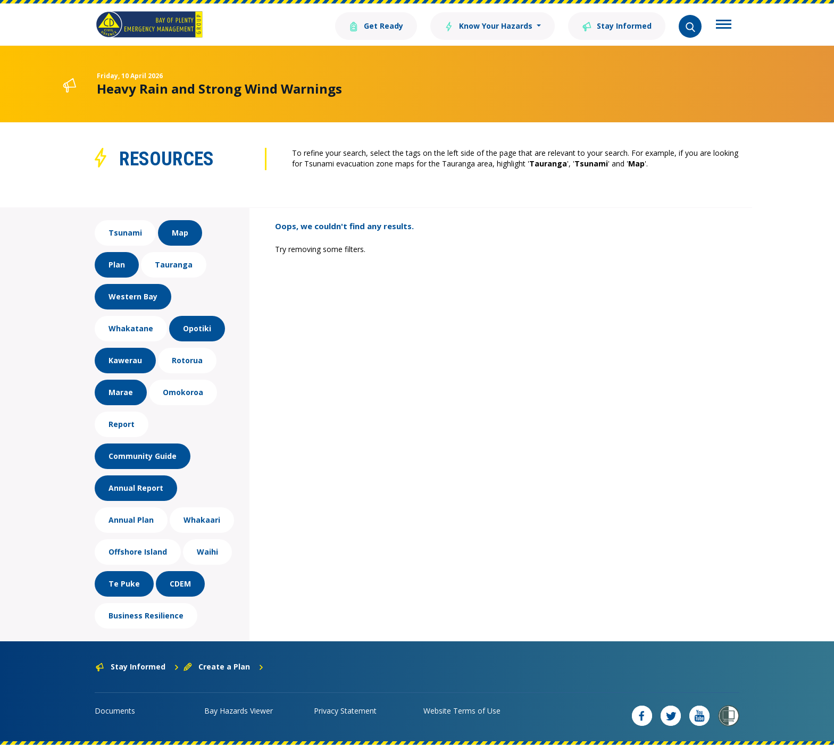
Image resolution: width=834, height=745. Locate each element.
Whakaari (202, 520)
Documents (115, 711)
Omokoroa (183, 392)
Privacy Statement (345, 711)
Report (122, 424)
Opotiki (197, 328)
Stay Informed (617, 25)
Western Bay (133, 296)
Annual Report (136, 488)
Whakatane (131, 328)
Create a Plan (224, 667)
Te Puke (124, 584)
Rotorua (187, 360)
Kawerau (125, 360)
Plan (117, 265)
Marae (121, 392)
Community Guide (143, 456)
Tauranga (174, 265)
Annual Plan (131, 520)
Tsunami (125, 233)
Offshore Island (138, 552)
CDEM (180, 584)
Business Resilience (146, 615)
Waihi (207, 552)
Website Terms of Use (462, 711)
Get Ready (376, 25)
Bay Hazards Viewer (238, 711)
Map (180, 233)
